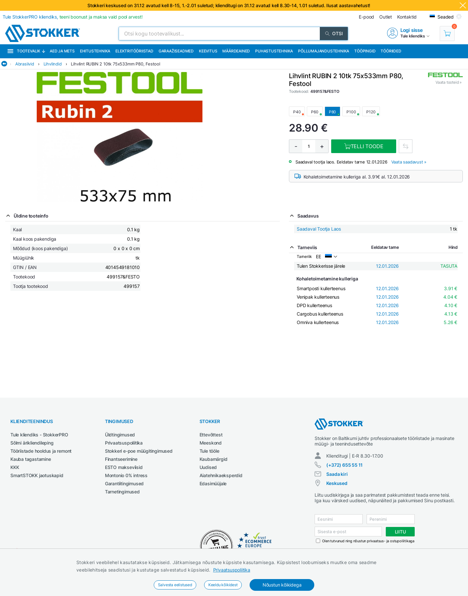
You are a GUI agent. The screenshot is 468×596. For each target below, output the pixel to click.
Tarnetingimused (122, 491)
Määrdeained (236, 51)
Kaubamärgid (214, 459)
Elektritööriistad (134, 51)
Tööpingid (364, 51)
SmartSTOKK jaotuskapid (36, 475)
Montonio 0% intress (126, 475)
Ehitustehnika (95, 51)
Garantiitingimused (124, 483)
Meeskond (211, 443)
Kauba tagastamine (30, 459)
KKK (14, 467)
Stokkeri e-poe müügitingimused (139, 451)
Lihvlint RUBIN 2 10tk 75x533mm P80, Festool (115, 63)
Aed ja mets (62, 51)
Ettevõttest (211, 434)
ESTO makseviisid (124, 467)
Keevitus (208, 51)
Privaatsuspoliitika (231, 570)
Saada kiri (336, 474)
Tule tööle (209, 451)
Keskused (336, 483)
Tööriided (391, 51)
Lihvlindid (53, 63)
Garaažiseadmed (176, 51)
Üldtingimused (120, 434)
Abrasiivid (24, 63)
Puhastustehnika (274, 51)
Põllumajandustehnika (323, 51)
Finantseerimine (121, 459)
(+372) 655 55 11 (344, 465)
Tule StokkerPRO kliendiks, (73, 17)
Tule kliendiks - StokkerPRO (39, 434)
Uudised (208, 467)
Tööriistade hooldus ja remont (41, 451)
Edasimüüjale (213, 483)
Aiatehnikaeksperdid (221, 475)
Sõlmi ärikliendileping (32, 443)
